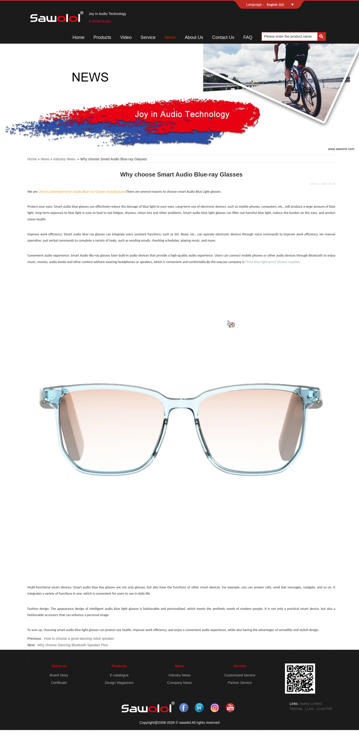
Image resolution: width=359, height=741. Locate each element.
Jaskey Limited (310, 704)
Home (79, 37)
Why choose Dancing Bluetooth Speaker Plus (72, 645)
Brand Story (59, 675)
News (170, 37)
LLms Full (324, 709)
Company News (179, 683)
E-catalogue (119, 675)
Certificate (59, 683)
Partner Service (240, 683)
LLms (309, 709)
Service (148, 37)
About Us (194, 37)
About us (59, 666)
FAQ (247, 37)
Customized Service (240, 675)
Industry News (64, 159)
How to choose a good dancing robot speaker (79, 639)
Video (126, 37)
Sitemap (296, 709)
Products (102, 37)
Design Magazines (119, 683)
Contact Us (223, 37)
